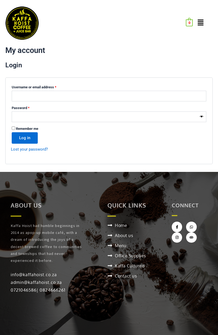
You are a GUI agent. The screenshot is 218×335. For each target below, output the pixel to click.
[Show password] (202, 117)
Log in (24, 137)
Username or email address (41, 86)
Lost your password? (29, 149)
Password (27, 107)
